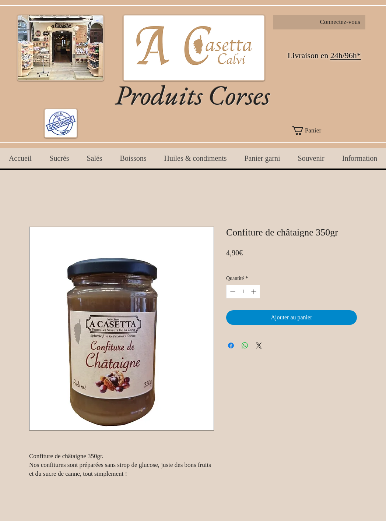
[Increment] (254, 291)
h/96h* (349, 55)
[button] (319, 130)
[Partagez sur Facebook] (231, 345)
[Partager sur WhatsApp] (245, 345)
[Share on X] (259, 345)
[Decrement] (231, 291)
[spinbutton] (243, 291)
